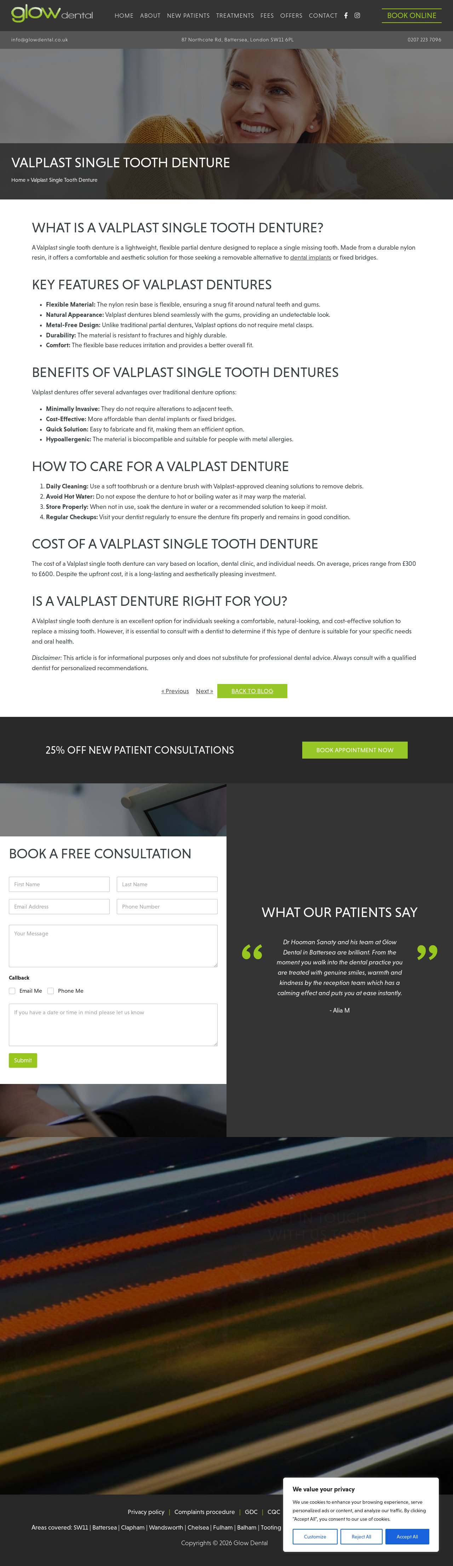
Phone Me (71, 991)
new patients (188, 15)
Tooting (272, 1527)
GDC (251, 1512)
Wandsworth (165, 1527)
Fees (267, 15)
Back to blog (253, 691)
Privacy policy (145, 1512)
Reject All (361, 1536)
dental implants (311, 257)
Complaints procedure (204, 1512)
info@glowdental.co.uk (39, 39)
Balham (247, 1527)
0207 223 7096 (425, 39)
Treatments (235, 15)
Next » (204, 691)
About (150, 15)
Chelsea (198, 1527)
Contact (323, 15)
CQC (274, 1512)
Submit (23, 1060)
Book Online (411, 15)
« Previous (175, 691)
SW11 (78, 1527)
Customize (315, 1536)
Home (124, 15)
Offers (291, 15)
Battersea (102, 1527)
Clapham (132, 1527)
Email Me (30, 991)
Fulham (223, 1527)
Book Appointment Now (355, 750)
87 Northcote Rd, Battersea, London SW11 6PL (238, 39)
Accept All (407, 1536)
